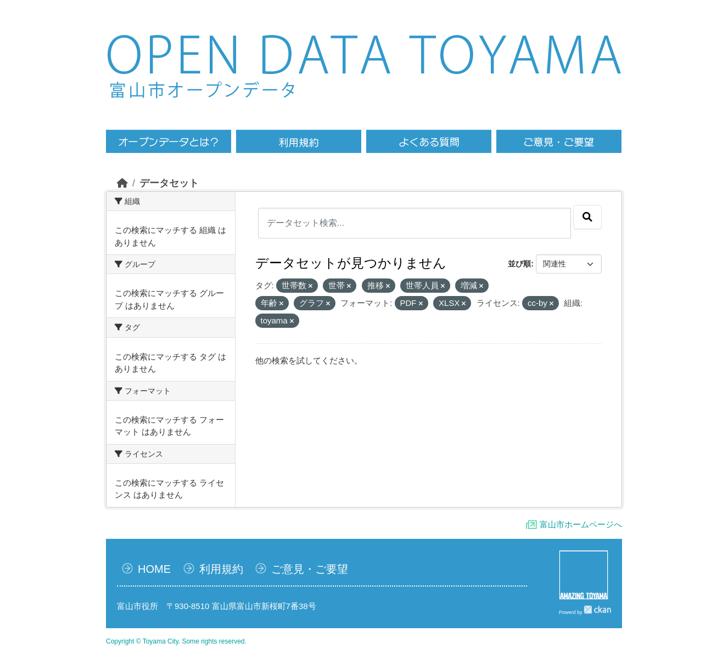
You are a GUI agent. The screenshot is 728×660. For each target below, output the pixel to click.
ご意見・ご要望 (309, 569)
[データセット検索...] (415, 223)
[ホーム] (122, 183)
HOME (154, 569)
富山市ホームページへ (581, 524)
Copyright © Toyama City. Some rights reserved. (176, 641)
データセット (169, 183)
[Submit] (587, 217)
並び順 (519, 263)
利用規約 (221, 569)
